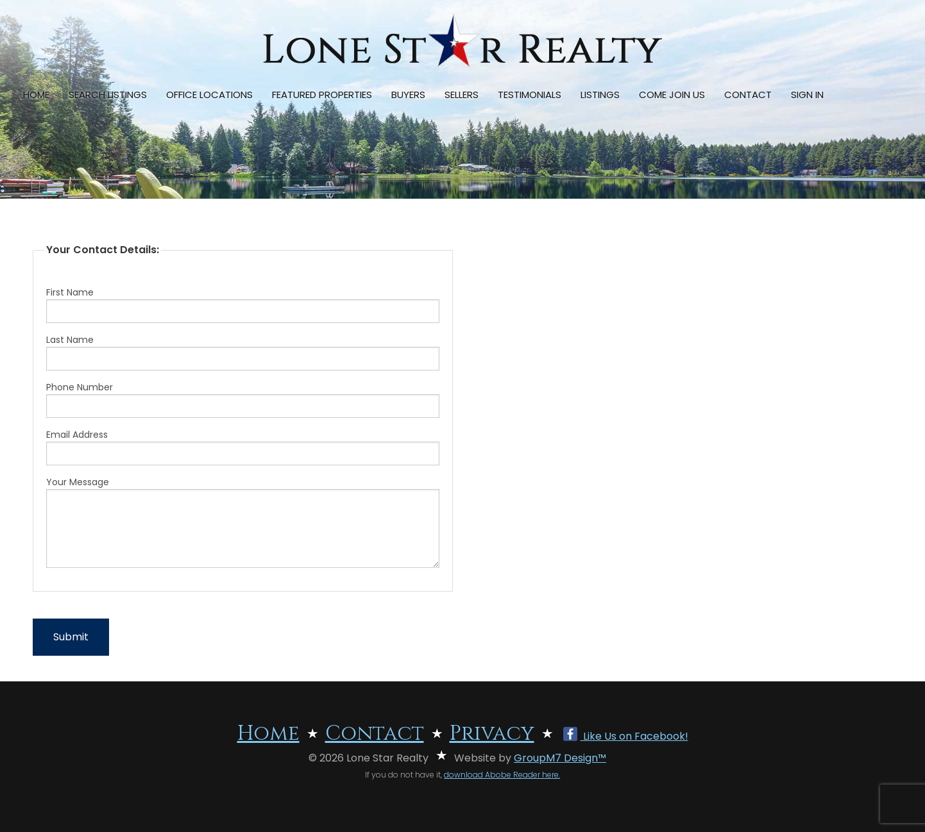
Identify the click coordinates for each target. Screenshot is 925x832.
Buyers (408, 94)
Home (36, 94)
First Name (242, 304)
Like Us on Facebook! (625, 736)
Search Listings (108, 94)
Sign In (807, 94)
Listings (600, 94)
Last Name (242, 351)
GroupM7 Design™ (560, 758)
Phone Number (242, 399)
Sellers (462, 94)
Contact (748, 94)
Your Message (242, 522)
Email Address (242, 446)
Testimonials (529, 94)
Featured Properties (322, 94)
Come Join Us (672, 94)
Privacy (492, 733)
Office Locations (209, 94)
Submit (71, 636)
